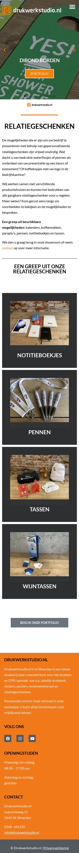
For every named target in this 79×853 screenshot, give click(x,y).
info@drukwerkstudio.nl (21, 832)
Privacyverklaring (56, 848)
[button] (72, 7)
